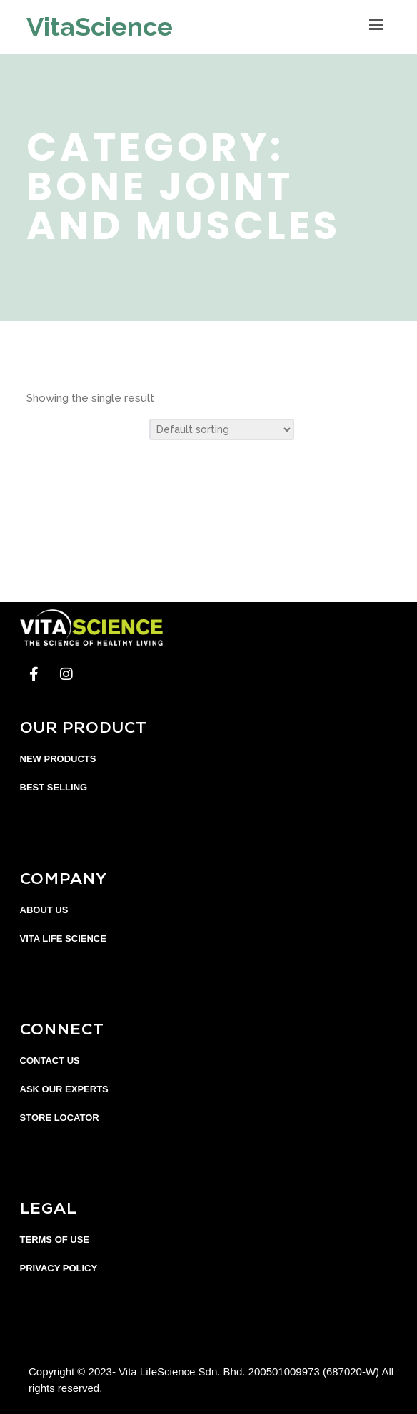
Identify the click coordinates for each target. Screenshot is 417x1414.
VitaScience (99, 26)
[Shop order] (221, 429)
